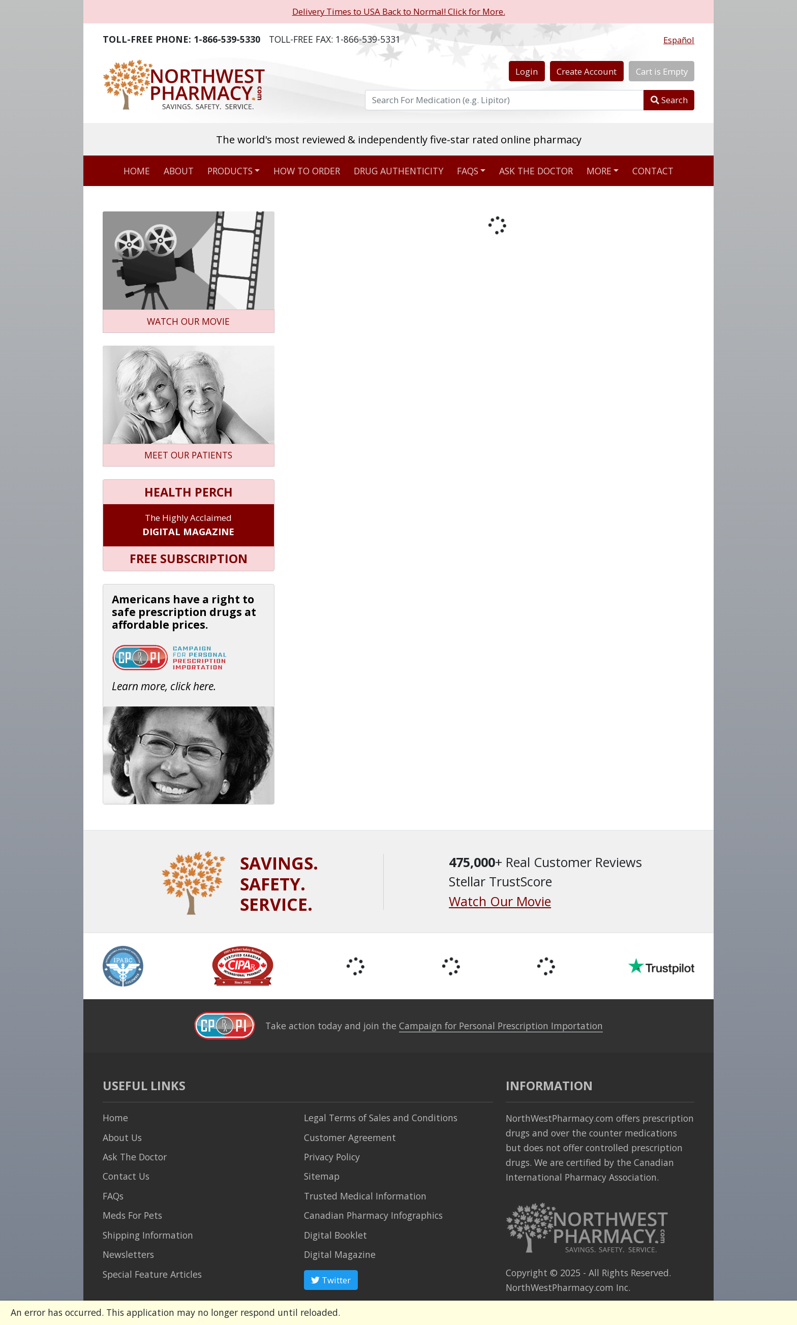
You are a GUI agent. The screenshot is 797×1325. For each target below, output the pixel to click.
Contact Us (126, 1176)
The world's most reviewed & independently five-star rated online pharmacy (398, 139)
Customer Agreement (350, 1137)
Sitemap (322, 1176)
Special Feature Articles (152, 1274)
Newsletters (128, 1254)
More (599, 171)
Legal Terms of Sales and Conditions (380, 1118)
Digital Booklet (335, 1235)
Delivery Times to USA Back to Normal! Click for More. (398, 11)
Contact (652, 171)
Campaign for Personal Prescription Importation (501, 1026)
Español (678, 40)
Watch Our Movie (500, 901)
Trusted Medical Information (365, 1196)
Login (526, 71)
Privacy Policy (332, 1157)
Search (669, 100)
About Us (122, 1137)
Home (137, 171)
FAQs (467, 171)
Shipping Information (148, 1235)
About (179, 171)
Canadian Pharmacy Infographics (373, 1215)
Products (230, 171)
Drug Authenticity (398, 171)
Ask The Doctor (135, 1157)
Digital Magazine (340, 1254)
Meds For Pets (132, 1215)
